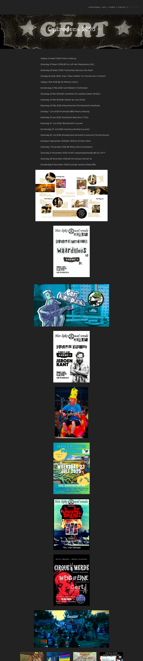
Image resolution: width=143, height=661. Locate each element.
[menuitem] (95, 7)
